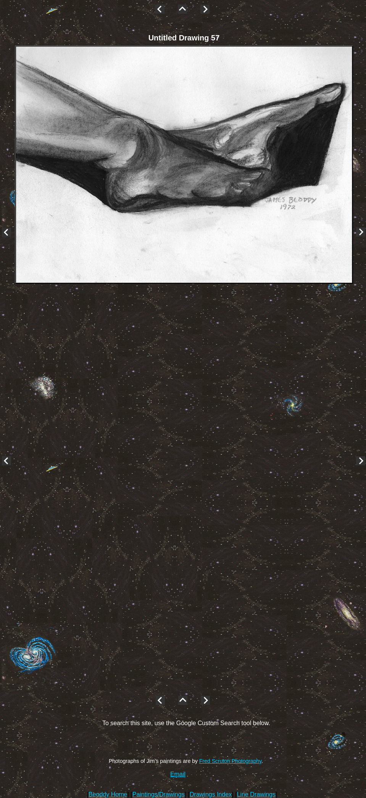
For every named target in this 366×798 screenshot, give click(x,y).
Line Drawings (256, 794)
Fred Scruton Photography (230, 761)
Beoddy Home (108, 794)
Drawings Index (211, 794)
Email (177, 774)
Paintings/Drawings (158, 794)
